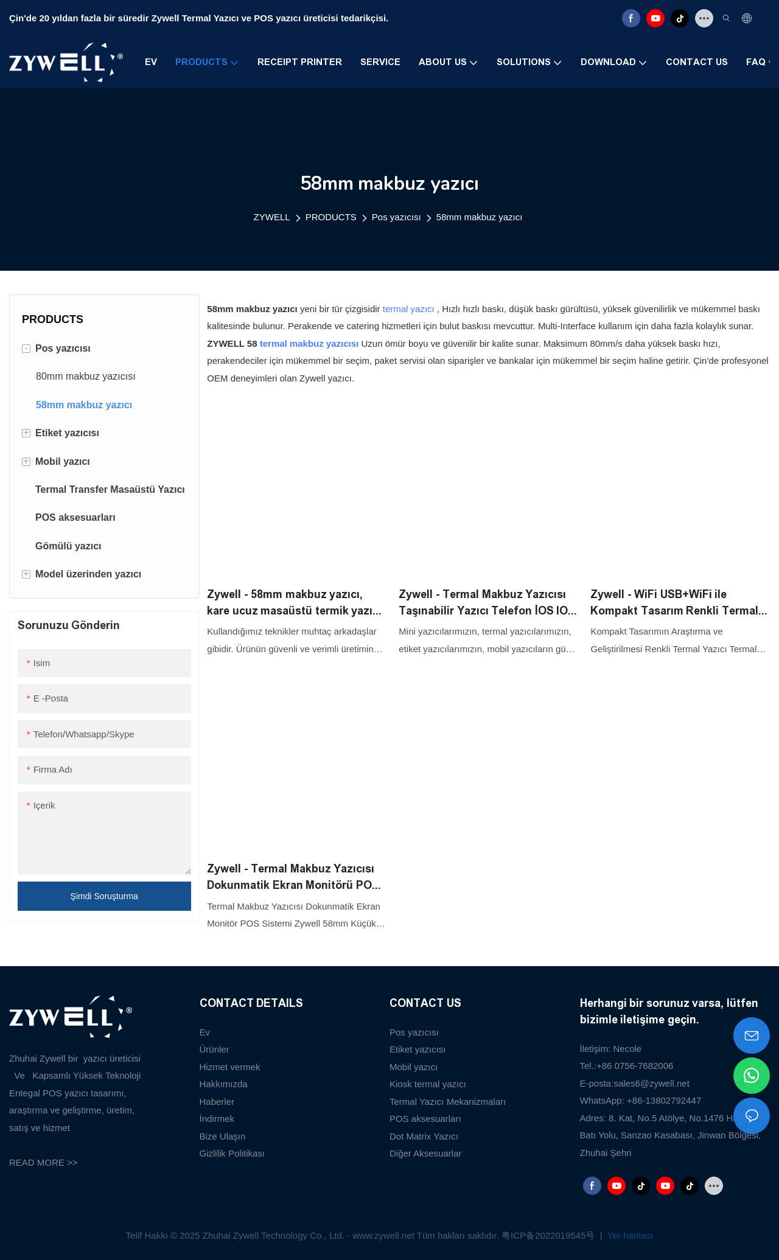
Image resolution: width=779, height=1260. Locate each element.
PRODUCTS (331, 217)
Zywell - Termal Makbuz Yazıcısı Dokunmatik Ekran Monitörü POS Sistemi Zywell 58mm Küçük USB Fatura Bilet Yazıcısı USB (293, 878)
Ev (205, 1032)
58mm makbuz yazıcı (479, 217)
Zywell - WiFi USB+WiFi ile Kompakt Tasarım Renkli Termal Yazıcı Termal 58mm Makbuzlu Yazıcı (674, 603)
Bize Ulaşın (223, 1136)
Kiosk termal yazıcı (428, 1084)
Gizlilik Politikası (232, 1153)
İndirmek (217, 1118)
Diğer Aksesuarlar (425, 1153)
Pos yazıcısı (396, 217)
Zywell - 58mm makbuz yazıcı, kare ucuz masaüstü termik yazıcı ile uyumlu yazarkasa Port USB (294, 603)
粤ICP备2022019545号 (549, 1235)
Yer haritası (629, 1235)
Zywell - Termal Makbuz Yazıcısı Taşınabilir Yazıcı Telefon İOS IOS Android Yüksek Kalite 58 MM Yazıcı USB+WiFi (487, 603)
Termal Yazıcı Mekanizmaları (448, 1101)
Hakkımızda (224, 1084)
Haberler (217, 1101)
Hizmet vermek (230, 1067)
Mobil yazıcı (414, 1067)
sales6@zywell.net (651, 1083)
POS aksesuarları (425, 1118)
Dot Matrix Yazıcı (424, 1136)
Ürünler (214, 1049)
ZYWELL (272, 217)
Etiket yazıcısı (418, 1049)
